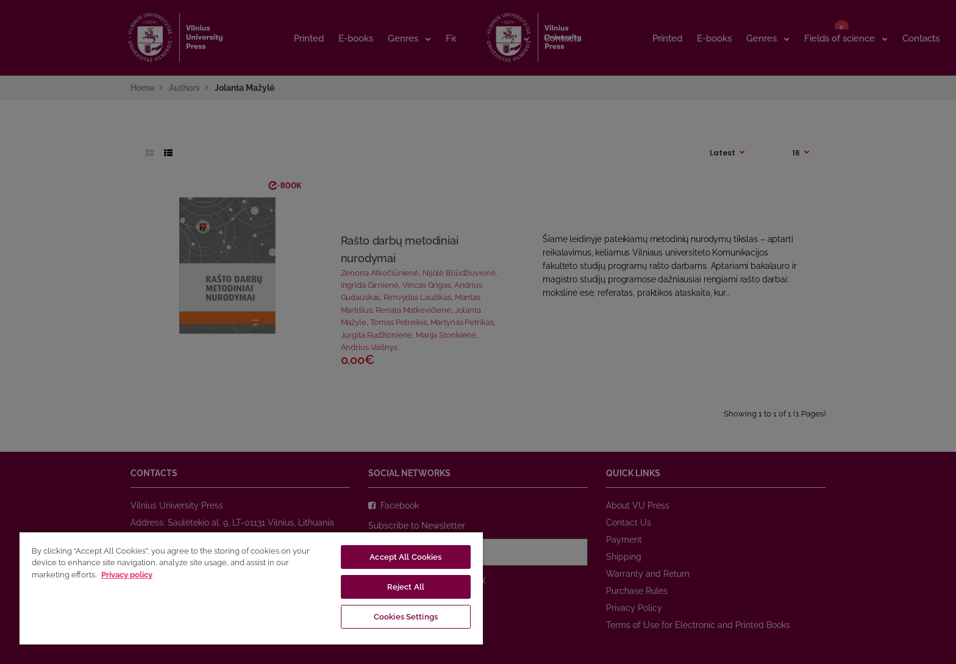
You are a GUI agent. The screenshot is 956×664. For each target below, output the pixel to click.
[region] (251, 587)
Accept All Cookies (405, 557)
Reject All (405, 586)
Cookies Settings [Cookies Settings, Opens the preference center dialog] (406, 616)
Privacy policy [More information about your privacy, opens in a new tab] (126, 574)
